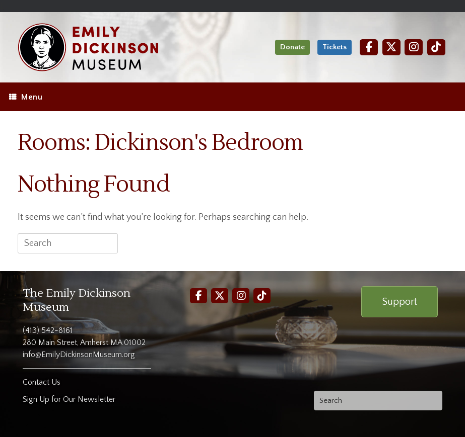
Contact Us (41, 382)
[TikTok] (436, 47)
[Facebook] (369, 47)
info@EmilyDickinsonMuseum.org (79, 354)
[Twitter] (391, 47)
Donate (292, 47)
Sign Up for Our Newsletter (69, 399)
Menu (25, 97)
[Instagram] (414, 47)
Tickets (334, 47)
